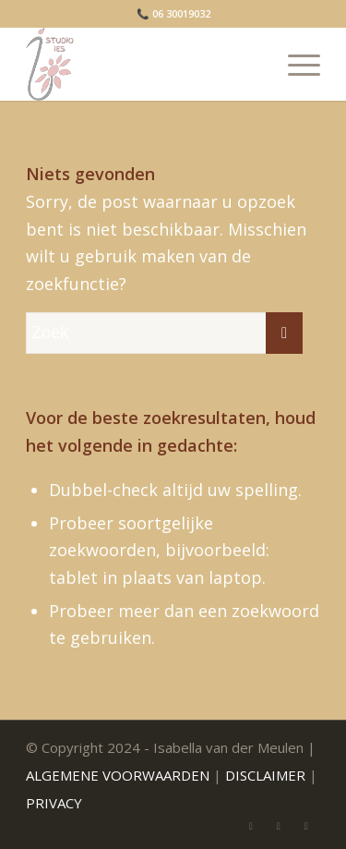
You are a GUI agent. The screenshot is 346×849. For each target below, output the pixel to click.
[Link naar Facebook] (306, 826)
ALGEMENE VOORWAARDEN (117, 775)
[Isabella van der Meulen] (143, 64)
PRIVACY (54, 803)
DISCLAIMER (265, 775)
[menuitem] (294, 64)
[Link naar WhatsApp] (278, 826)
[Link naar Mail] (251, 826)
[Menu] (294, 64)
